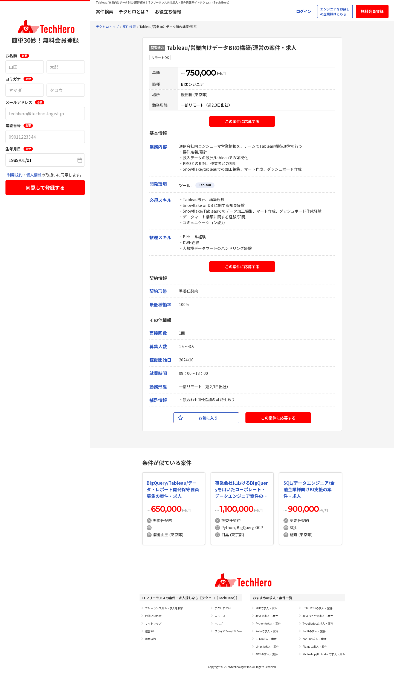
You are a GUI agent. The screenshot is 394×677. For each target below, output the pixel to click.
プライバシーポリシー (228, 631)
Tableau (205, 184)
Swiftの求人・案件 (314, 631)
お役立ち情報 (168, 11)
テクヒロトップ (107, 26)
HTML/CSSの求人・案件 (317, 608)
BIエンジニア (192, 84)
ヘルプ (219, 623)
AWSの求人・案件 (267, 654)
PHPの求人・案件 (266, 608)
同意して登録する (45, 187)
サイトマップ (153, 623)
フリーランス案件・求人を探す (164, 608)
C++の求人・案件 (266, 639)
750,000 (201, 73)
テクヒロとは (223, 608)
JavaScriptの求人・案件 (318, 616)
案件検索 (104, 11)
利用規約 (14, 175)
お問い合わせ (153, 616)
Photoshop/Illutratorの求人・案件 (324, 654)
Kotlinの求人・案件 (314, 639)
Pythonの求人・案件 (268, 623)
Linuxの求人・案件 (267, 646)
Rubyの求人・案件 (267, 631)
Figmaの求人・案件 (315, 646)
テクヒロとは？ (134, 11)
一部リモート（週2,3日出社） (206, 105)
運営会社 (150, 631)
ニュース (220, 616)
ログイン (303, 11)
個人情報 (34, 175)
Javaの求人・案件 (267, 616)
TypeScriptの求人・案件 (318, 623)
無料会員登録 (372, 11)
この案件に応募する (242, 121)
